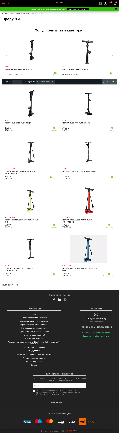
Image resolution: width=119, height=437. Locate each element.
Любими (111, 2)
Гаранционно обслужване (34, 350)
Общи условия (34, 354)
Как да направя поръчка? (34, 337)
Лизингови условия (34, 340)
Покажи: (7, 82)
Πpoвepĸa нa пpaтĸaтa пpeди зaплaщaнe (34, 357)
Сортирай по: (30, 82)
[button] (6, 56)
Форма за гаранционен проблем (34, 326)
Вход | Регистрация (104, 3)
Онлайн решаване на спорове (34, 318)
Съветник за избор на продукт (96, 336)
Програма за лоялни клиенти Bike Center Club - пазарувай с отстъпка (34, 345)
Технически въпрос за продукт (34, 329)
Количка (116, 2)
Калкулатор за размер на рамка (96, 333)
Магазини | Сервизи (99, 3)
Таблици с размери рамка (34, 361)
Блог (34, 314)
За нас (34, 368)
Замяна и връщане (34, 365)
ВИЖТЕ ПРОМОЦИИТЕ (78, 9)
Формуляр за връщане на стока (34, 322)
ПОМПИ (26, 13)
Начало (5, 13)
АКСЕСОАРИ (15, 13)
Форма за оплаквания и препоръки (34, 333)
